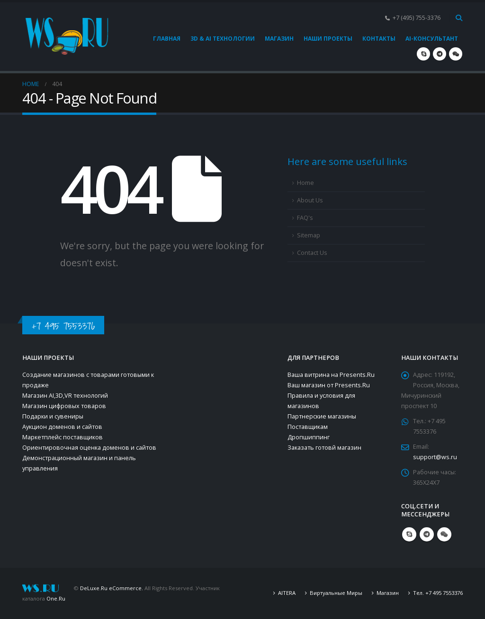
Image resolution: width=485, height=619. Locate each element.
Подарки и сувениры (52, 416)
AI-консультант (431, 39)
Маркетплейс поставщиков (62, 437)
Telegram (427, 534)
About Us (310, 200)
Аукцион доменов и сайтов (62, 427)
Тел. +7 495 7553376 (438, 592)
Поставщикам (307, 427)
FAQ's (305, 218)
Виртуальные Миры (336, 592)
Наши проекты (328, 39)
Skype (409, 534)
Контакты (378, 39)
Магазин (279, 39)
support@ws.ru (435, 457)
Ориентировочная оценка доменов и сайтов (89, 448)
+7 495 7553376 (63, 326)
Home (305, 183)
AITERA (287, 592)
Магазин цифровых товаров (64, 406)
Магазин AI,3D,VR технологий (65, 396)
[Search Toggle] (459, 18)
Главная (166, 39)
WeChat (444, 534)
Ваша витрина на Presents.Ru (331, 375)
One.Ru (55, 598)
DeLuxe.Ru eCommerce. (111, 588)
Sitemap (308, 235)
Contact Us (312, 253)
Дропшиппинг (308, 437)
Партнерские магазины (321, 416)
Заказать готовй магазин (324, 448)
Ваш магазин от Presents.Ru (328, 385)
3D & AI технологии (222, 39)
